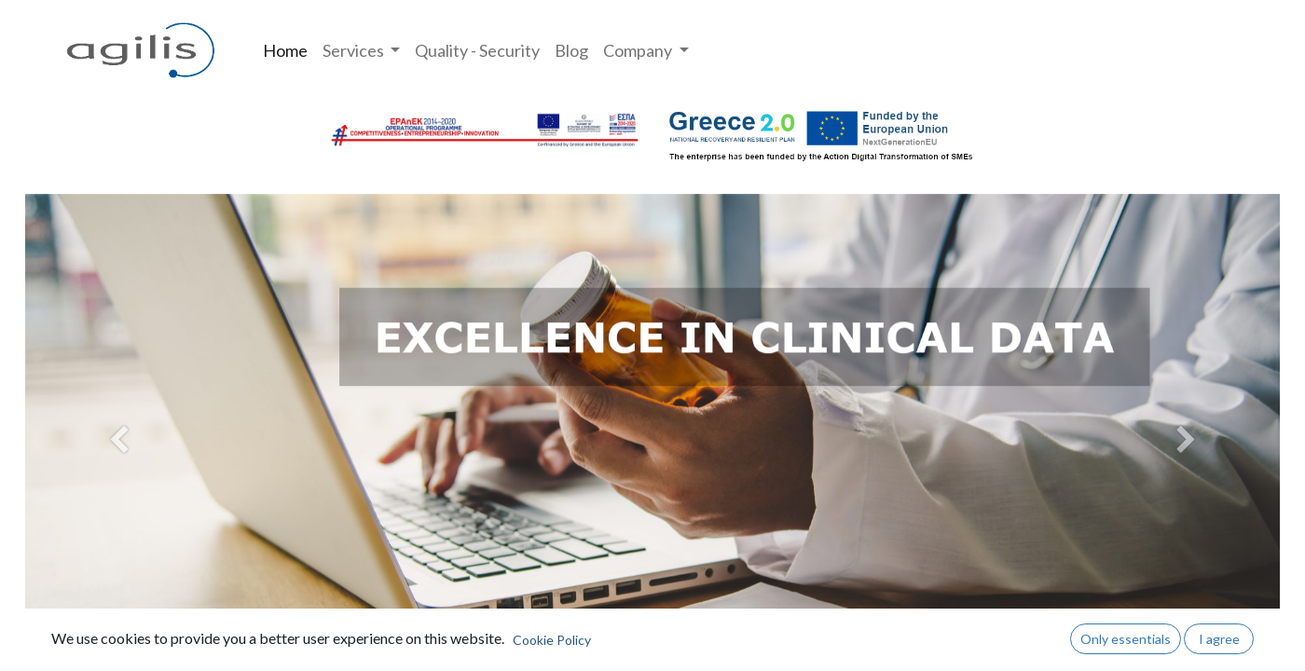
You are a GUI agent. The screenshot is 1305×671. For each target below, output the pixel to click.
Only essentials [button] (1125, 639)
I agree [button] (1219, 639)
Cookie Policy (552, 640)
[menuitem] (285, 51)
